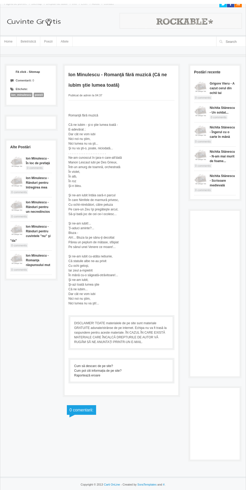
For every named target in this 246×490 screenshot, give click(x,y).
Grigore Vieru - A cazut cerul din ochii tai (222, 88)
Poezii (48, 41)
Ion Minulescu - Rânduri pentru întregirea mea (37, 182)
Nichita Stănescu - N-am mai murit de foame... (222, 156)
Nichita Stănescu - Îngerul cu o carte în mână (222, 132)
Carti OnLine (112, 484)
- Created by (138, 484)
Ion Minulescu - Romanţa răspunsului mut (38, 260)
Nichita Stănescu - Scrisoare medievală (222, 180)
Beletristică (28, 40)
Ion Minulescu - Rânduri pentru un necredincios (38, 207)
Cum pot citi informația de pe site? (97, 371)
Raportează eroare (87, 375)
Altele (64, 41)
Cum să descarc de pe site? (93, 366)
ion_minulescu (21, 94)
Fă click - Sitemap (28, 71)
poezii (39, 94)
